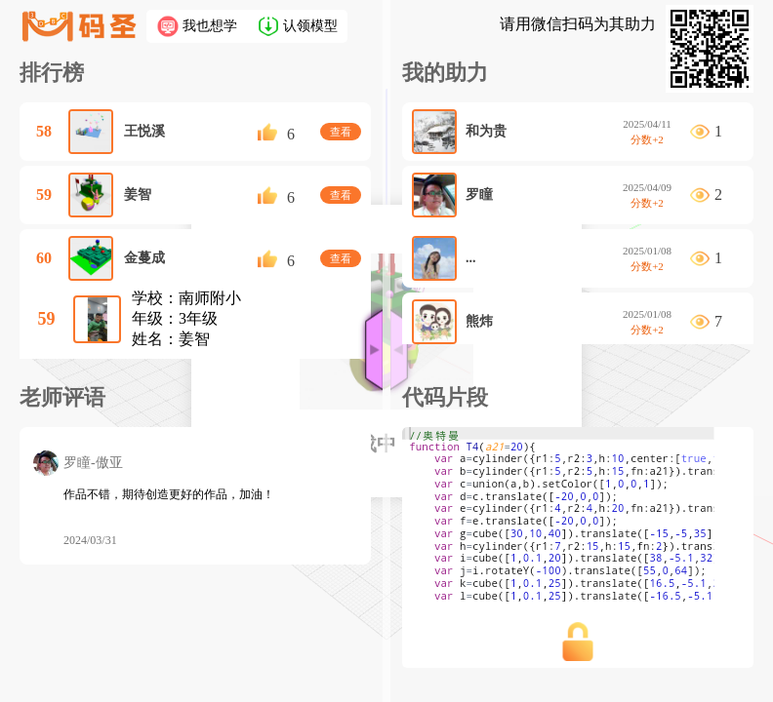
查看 (340, 131)
